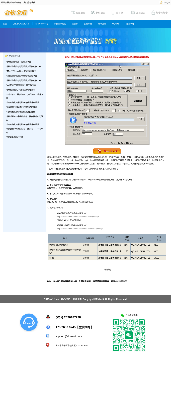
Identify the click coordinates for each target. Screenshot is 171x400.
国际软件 (88, 24)
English (167, 2)
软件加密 (98, 12)
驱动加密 (102, 24)
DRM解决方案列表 (21, 24)
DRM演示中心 (41, 24)
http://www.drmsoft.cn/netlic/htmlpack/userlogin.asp (80, 229)
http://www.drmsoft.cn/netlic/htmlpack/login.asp (78, 217)
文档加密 (138, 12)
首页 (5, 24)
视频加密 (78, 12)
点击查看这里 (121, 281)
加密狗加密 (159, 12)
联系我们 (116, 24)
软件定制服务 (60, 24)
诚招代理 (130, 24)
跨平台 (117, 12)
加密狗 (75, 24)
